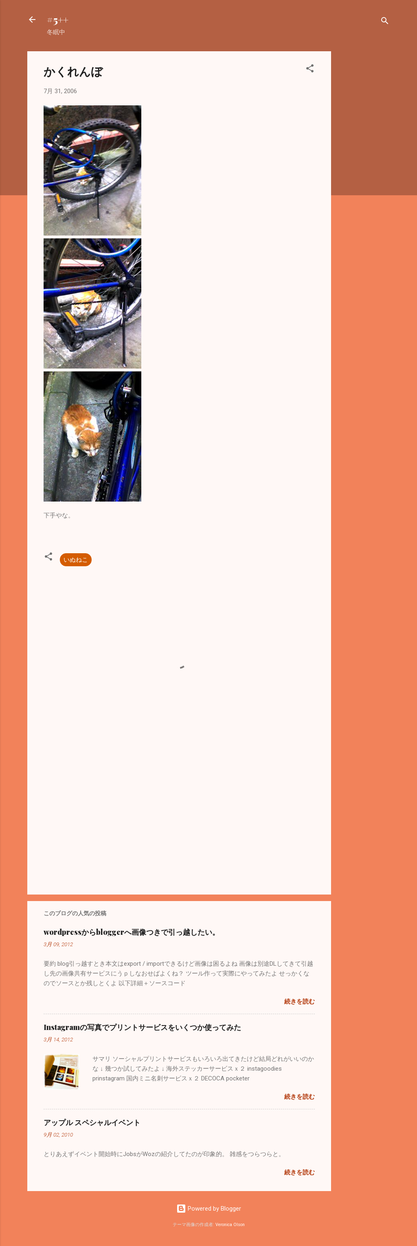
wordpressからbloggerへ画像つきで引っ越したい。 (131, 932)
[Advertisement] (364, 173)
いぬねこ (76, 559)
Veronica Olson (230, 1224)
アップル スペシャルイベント (92, 1122)
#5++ (57, 19)
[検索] (385, 22)
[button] (310, 69)
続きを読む (299, 1001)
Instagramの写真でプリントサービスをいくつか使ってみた (142, 1027)
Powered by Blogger (208, 1208)
